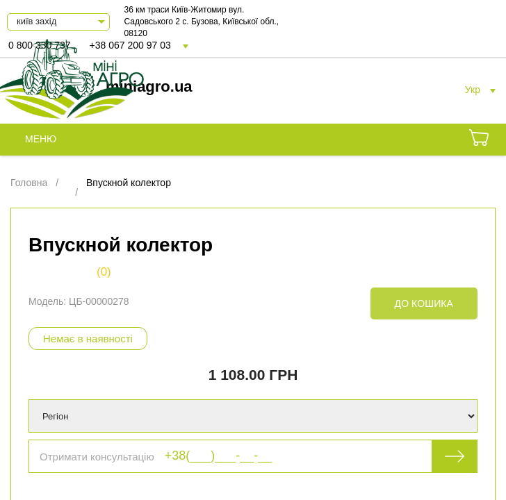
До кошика (424, 303)
